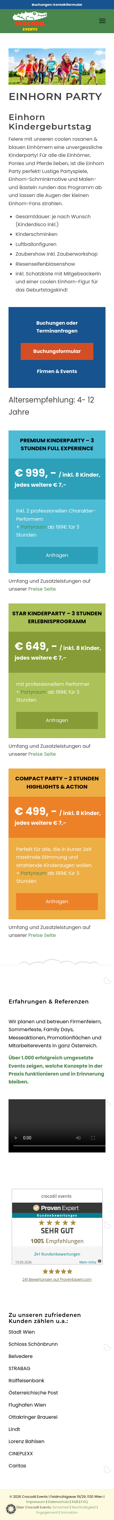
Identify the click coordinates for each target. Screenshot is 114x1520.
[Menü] (102, 21)
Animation (69, 1512)
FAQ (84, 1501)
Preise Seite (42, 589)
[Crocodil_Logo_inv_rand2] (47, 21)
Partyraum (33, 526)
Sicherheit (60, 1507)
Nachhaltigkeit (84, 1507)
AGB (74, 1501)
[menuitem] (102, 21)
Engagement (47, 1512)
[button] (11, 1509)
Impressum (35, 1501)
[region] (57, 66)
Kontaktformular (67, 4)
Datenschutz (58, 1501)
